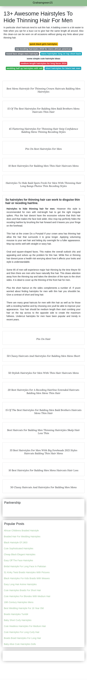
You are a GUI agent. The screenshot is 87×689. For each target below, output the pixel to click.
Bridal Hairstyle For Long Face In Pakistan (25, 566)
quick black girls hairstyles (43, 44)
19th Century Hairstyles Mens (18, 602)
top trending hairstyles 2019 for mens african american (43, 49)
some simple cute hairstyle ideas (43, 58)
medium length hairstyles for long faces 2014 (43, 63)
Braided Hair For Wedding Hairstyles (22, 536)
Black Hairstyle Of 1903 (15, 542)
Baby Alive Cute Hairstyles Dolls (20, 644)
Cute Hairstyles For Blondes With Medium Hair (27, 596)
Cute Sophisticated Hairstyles (18, 548)
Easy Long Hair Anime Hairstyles (20, 584)
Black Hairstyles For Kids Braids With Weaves (27, 578)
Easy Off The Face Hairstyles (18, 560)
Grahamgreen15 (43, 2)
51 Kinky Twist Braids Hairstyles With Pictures (27, 572)
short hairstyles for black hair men (63, 68)
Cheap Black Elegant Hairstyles (19, 554)
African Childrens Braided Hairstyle (21, 530)
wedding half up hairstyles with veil (24, 68)
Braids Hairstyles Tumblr (16, 614)
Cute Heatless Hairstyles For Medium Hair (25, 626)
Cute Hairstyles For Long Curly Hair (21, 632)
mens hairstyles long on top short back (61, 54)
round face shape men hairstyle (22, 54)
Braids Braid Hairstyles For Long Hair (22, 638)
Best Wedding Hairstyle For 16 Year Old (24, 608)
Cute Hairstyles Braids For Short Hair (22, 590)
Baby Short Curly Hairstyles (17, 620)
